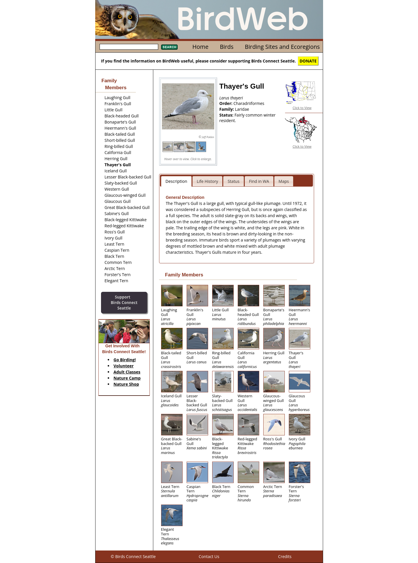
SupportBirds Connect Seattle (124, 302)
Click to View (302, 108)
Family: (227, 109)
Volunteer (123, 366)
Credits (284, 556)
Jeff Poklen (208, 137)
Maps (284, 181)
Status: (227, 115)
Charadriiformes (248, 103)
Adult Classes (126, 372)
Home (200, 47)
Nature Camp (126, 378)
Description (176, 181)
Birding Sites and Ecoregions (282, 47)
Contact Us (209, 556)
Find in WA (259, 181)
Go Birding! (124, 359)
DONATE (308, 61)
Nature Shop (126, 384)
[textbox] (129, 47)
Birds (226, 47)
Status (233, 181)
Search (169, 47)
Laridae (242, 109)
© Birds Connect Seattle (133, 556)
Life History (207, 181)
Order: (226, 103)
